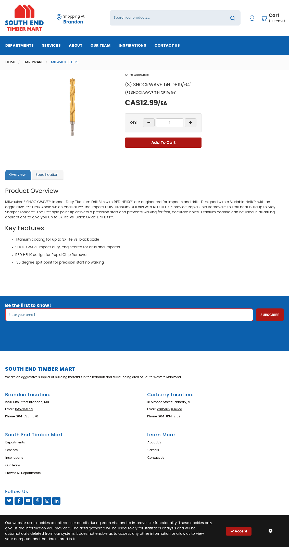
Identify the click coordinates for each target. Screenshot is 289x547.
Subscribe (269, 315)
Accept (238, 531)
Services (51, 45)
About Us (154, 442)
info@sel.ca (24, 409)
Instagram (47, 501)
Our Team (101, 45)
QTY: (133, 123)
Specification (46, 175)
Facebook (19, 501)
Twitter (9, 501)
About (75, 45)
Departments (19, 45)
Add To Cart (163, 143)
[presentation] (144, 332)
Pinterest (37, 501)
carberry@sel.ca (169, 409)
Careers (153, 450)
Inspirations (132, 45)
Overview (17, 175)
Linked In (56, 501)
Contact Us (167, 45)
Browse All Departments (23, 473)
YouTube (28, 501)
